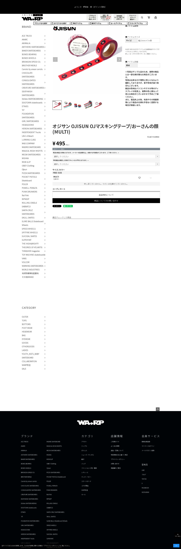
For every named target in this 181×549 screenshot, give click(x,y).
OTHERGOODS (28, 346)
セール (116, 23)
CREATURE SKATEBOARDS (33, 87)
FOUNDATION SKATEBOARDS (28, 115)
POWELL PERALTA (29, 187)
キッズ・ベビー (86, 477)
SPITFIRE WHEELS (30, 232)
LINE (143, 470)
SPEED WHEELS (29, 228)
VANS (24, 258)
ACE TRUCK (27, 35)
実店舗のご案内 (116, 468)
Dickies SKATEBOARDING (32, 98)
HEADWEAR (27, 331)
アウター (84, 442)
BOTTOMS (26, 324)
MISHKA (25, 158)
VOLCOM (25, 262)
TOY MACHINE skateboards (33, 254)
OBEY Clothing (28, 165)
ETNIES (25, 106)
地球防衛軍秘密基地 (30, 273)
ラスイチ (136, 23)
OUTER (25, 316)
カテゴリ (60, 23)
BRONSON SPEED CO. (31, 61)
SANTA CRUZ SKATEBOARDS (28, 212)
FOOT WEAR (27, 327)
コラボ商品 (84, 486)
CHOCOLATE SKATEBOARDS (28, 74)
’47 (23, 110)
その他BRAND (28, 277)
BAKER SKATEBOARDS (31, 50)
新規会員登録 (146, 442)
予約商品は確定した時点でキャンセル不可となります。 (71, 160)
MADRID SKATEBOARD (31, 147)
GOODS (25, 342)
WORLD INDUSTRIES (31, 269)
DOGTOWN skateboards (32, 102)
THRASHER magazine (31, 251)
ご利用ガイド (115, 442)
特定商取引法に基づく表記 (119, 455)
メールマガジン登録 (148, 450)
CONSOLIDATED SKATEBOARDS (29, 82)
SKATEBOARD (27, 357)
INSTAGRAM (145, 492)
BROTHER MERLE (29, 65)
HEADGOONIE (28, 124)
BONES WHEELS (29, 58)
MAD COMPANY (28, 143)
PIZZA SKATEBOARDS (31, 173)
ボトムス (84, 450)
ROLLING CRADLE (29, 202)
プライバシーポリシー (118, 459)
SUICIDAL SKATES (29, 236)
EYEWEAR (26, 339)
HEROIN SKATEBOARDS (32, 128)
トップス (84, 446)
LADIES (25, 350)
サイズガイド (137, 54)
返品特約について (106, 194)
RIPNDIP (25, 199)
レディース (84, 472)
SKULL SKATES (28, 217)
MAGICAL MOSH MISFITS (32, 150)
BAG (23, 335)
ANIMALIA (26, 43)
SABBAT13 (26, 206)
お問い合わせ (115, 464)
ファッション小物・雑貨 (89, 468)
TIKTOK (144, 479)
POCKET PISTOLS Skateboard (29, 178)
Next (119, 59)
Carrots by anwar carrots (32, 69)
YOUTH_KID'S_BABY (30, 353)
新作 (96, 23)
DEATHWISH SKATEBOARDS (28, 93)
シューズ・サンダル (87, 455)
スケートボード (86, 481)
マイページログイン (148, 446)
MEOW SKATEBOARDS (31, 154)
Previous (55, 59)
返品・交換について (117, 450)
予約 (77, 23)
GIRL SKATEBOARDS (30, 121)
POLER (25, 184)
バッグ (83, 464)
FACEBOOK (145, 488)
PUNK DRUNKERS (29, 191)
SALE (24, 368)
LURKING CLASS (29, 139)
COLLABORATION (29, 361)
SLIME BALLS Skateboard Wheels (32, 223)
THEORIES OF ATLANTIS (32, 247)
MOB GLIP (26, 162)
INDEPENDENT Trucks (31, 132)
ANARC (25, 39)
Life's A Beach (27, 136)
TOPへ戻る (177, 535)
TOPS (24, 320)
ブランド (40, 23)
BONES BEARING (29, 54)
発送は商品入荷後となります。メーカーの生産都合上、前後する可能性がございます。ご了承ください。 (86, 153)
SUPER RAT (26, 239)
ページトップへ (158, 409)
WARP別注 (26, 365)
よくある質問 (115, 446)
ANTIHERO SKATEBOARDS (33, 46)
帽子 (82, 459)
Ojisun (24, 169)
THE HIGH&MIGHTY (30, 243)
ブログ (144, 474)
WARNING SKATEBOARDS (32, 265)
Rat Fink (25, 195)
